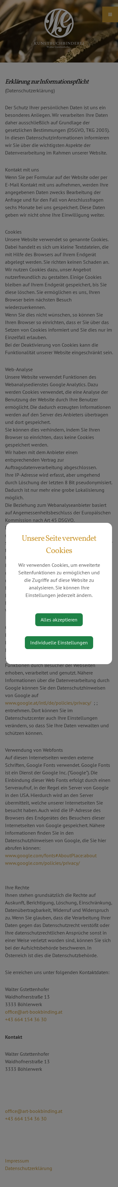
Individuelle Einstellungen (59, 642)
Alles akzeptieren (59, 619)
